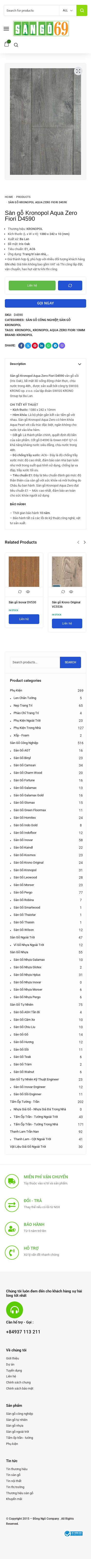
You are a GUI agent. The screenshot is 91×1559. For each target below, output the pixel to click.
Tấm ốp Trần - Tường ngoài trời (36, 1117)
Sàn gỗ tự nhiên (21, 1004)
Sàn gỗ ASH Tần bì (27, 1012)
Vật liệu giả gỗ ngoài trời (28, 1146)
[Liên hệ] (24, 619)
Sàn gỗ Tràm (23, 1064)
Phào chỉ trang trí (26, 713)
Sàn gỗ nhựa (19, 952)
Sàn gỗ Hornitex (25, 817)
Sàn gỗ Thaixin (24, 922)
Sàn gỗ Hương (23, 1042)
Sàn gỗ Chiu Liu (24, 1027)
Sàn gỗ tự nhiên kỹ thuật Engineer (34, 1079)
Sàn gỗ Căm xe (24, 1019)
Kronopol (23, 330)
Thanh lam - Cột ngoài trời (32, 1139)
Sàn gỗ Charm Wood (28, 773)
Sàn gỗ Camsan (25, 765)
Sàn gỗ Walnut (24, 1072)
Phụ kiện (16, 690)
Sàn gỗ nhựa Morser (28, 989)
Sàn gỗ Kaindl (23, 847)
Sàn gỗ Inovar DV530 (22, 602)
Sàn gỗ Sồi (21, 1049)
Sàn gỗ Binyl (22, 758)
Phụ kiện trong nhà (27, 728)
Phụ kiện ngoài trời (27, 720)
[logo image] (41, 28)
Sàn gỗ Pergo (23, 892)
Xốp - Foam (21, 735)
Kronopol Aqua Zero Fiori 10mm (59, 330)
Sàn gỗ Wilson (24, 930)
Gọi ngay (45, 303)
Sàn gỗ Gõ (21, 1034)
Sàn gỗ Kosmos (25, 855)
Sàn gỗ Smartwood (27, 907)
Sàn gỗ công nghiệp (42, 320)
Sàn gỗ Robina (24, 900)
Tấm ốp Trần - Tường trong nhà (36, 1124)
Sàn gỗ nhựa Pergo (27, 997)
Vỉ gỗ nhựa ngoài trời (29, 945)
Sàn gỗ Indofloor (25, 832)
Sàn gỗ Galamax (25, 788)
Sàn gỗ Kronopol (25, 870)
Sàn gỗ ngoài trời (22, 937)
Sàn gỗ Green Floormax (30, 810)
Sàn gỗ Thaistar (25, 915)
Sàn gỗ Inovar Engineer (29, 1087)
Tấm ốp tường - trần (24, 1102)
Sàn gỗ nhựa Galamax (29, 959)
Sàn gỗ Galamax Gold (28, 795)
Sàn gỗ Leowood (25, 877)
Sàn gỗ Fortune (24, 780)
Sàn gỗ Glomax (24, 802)
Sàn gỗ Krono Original (28, 862)
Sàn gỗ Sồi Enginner (27, 1094)
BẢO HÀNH (18, 504)
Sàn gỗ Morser (24, 885)
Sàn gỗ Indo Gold (25, 825)
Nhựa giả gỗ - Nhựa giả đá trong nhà (40, 1109)
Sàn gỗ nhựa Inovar (27, 982)
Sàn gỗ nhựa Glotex (27, 967)
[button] (78, 542)
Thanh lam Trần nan (24, 1131)
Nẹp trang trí (23, 705)
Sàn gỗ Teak (22, 1057)
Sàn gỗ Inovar (23, 840)
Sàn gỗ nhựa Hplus (27, 975)
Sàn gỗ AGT (22, 750)
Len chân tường (25, 698)
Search (70, 662)
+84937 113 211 (23, 1332)
